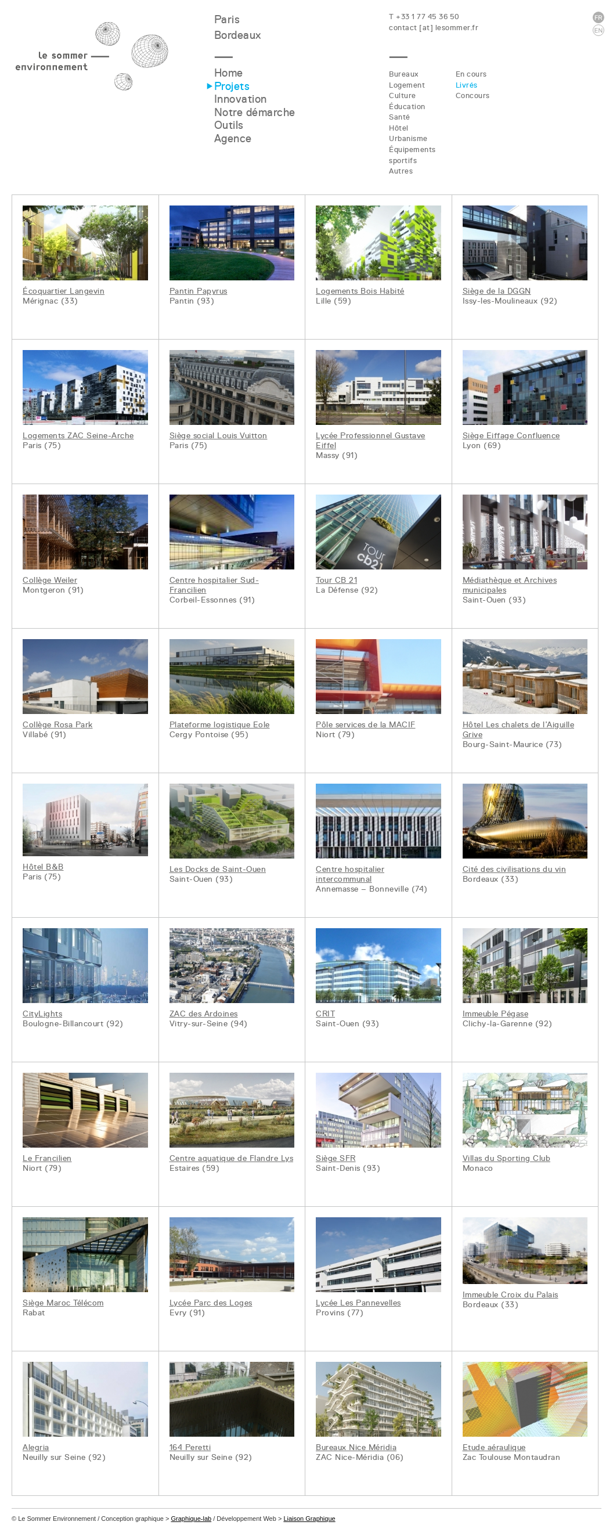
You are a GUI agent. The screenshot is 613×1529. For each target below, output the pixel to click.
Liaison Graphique (309, 1518)
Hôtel (399, 128)
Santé (399, 117)
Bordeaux (237, 35)
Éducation (407, 106)
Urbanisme (408, 138)
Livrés (467, 85)
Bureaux (404, 74)
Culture (402, 95)
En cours (471, 74)
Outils (229, 125)
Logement (407, 85)
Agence (233, 138)
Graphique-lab (191, 1518)
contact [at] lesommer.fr (433, 27)
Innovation (240, 99)
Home (228, 73)
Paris (227, 19)
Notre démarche (254, 112)
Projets (232, 86)
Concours (473, 95)
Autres (401, 171)
